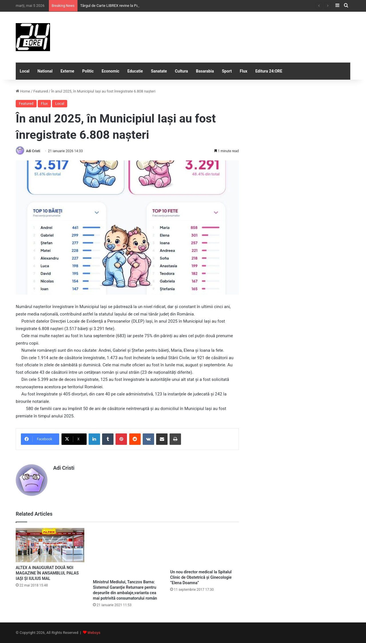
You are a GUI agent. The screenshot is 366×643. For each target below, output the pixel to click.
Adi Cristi (33, 151)
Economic (111, 71)
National (45, 71)
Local (24, 71)
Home (23, 91)
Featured (40, 91)
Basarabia (205, 71)
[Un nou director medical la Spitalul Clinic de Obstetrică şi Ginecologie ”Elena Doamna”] (204, 547)
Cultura (181, 71)
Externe (67, 71)
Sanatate (159, 71)
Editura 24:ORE (268, 71)
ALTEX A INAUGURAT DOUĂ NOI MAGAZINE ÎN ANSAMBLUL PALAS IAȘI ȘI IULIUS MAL (47, 573)
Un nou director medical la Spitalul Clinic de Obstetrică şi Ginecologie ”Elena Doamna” (201, 577)
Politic (88, 71)
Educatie (135, 71)
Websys (93, 632)
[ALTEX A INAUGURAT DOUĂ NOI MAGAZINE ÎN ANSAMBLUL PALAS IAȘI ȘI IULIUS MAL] (50, 545)
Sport (227, 71)
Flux (243, 71)
